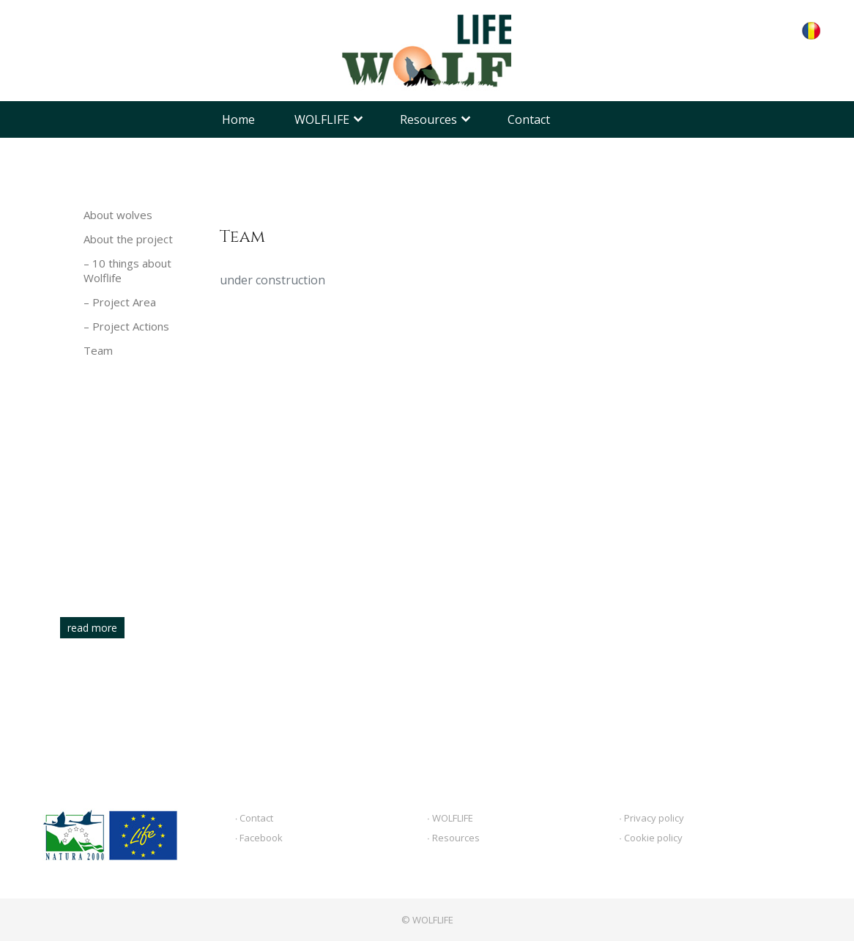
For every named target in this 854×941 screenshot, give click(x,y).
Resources (428, 119)
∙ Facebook (259, 837)
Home (238, 119)
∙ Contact (254, 817)
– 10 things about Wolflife (127, 270)
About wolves (117, 214)
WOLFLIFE (321, 119)
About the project (128, 239)
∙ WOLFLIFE (450, 817)
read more (92, 628)
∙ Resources (453, 837)
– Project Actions (126, 326)
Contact (529, 119)
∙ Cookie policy (651, 837)
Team (98, 350)
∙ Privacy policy (651, 817)
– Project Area (119, 302)
